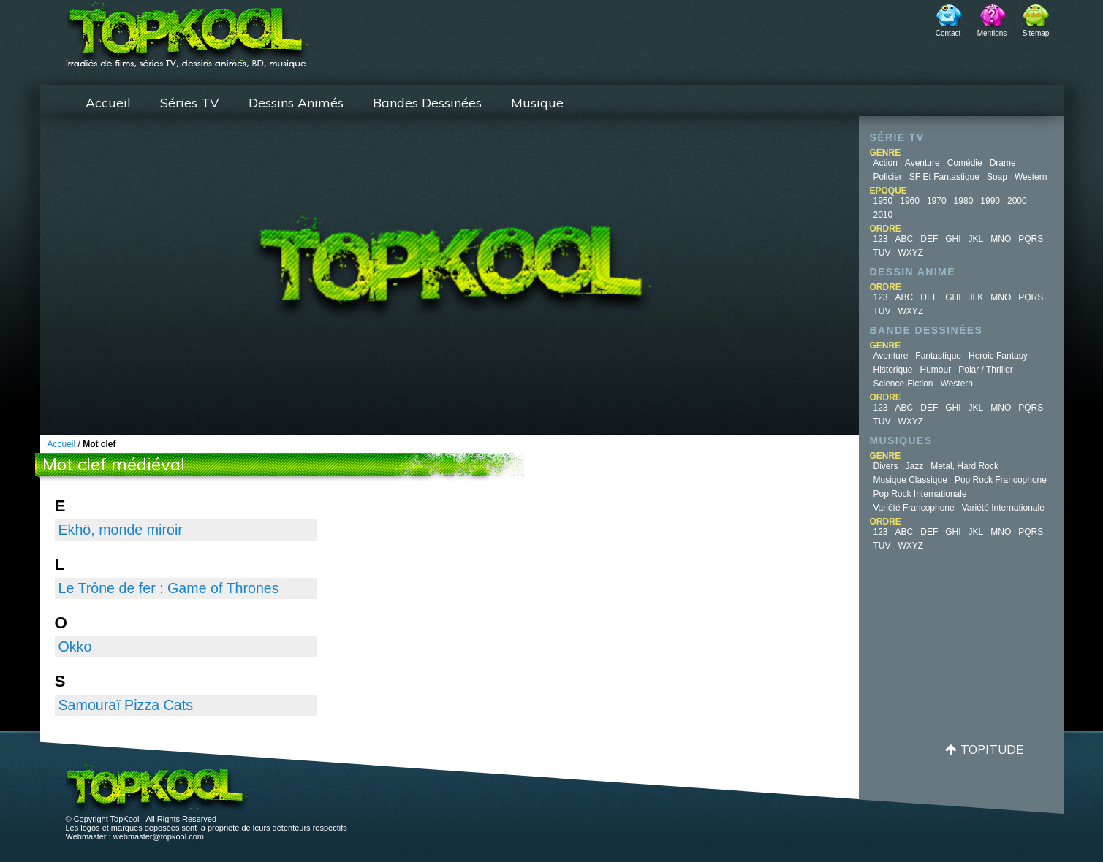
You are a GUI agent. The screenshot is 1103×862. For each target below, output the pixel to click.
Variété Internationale (1003, 508)
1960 (910, 201)
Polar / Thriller (985, 370)
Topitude (991, 749)
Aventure (922, 163)
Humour (936, 370)
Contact (948, 33)
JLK (976, 297)
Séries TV (189, 102)
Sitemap (1036, 33)
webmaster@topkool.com (158, 836)
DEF (929, 239)
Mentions (992, 33)
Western (1031, 177)
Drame (1003, 163)
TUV (882, 253)
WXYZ (911, 253)
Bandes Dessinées (427, 102)
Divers (885, 466)
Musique (537, 102)
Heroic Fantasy (998, 356)
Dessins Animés (296, 102)
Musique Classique (910, 480)
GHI (952, 239)
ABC (904, 239)
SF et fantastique (944, 177)
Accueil (108, 102)
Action (885, 163)
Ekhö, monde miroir (120, 530)
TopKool (190, 30)
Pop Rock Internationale (920, 494)
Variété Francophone (914, 508)
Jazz (915, 466)
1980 (964, 201)
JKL (976, 239)
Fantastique (938, 356)
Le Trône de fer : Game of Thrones (168, 588)
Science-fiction (903, 383)
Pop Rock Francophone (1001, 480)
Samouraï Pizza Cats (125, 705)
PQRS (1030, 239)
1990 (990, 201)
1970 (937, 201)
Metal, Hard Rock (964, 466)
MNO (1000, 239)
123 (880, 239)
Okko (75, 646)
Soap (997, 177)
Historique (893, 370)
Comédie (964, 163)
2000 (1017, 201)
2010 (883, 215)
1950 (883, 201)
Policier (887, 177)
